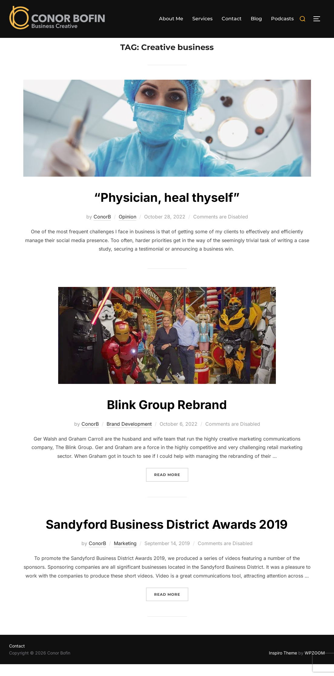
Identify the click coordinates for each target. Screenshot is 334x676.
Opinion (127, 228)
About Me (171, 19)
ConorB (102, 228)
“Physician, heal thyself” (167, 209)
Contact (232, 19)
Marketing (125, 555)
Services (202, 19)
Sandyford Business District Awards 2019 (166, 535)
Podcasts (282, 19)
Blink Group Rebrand (167, 416)
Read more (171, 486)
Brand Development (129, 436)
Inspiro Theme (283, 664)
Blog (256, 19)
